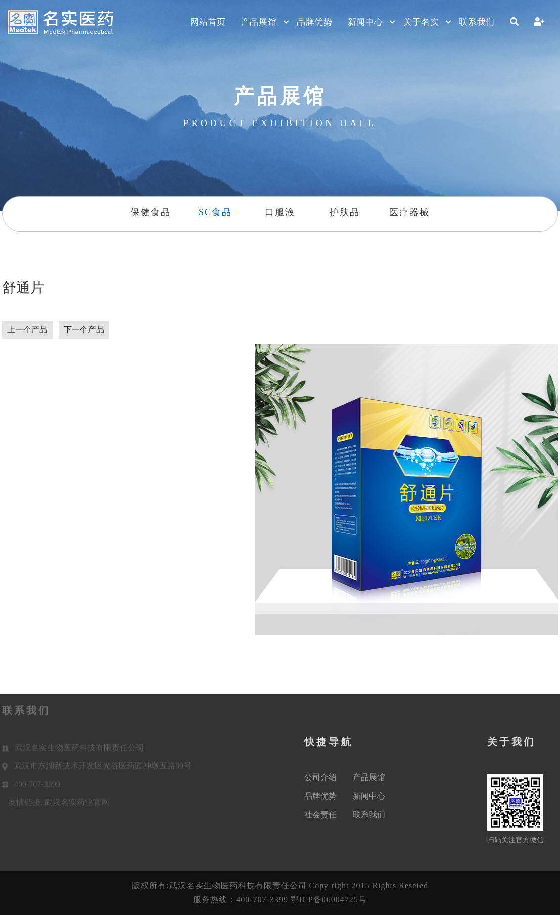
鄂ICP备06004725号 (329, 899)
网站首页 (207, 22)
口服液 (280, 212)
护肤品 (345, 212)
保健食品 (150, 212)
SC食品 (215, 212)
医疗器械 (409, 212)
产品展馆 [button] (258, 22)
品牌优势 (314, 22)
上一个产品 (27, 329)
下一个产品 (84, 329)
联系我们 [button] (476, 22)
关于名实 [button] (421, 22)
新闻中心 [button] (365, 22)
